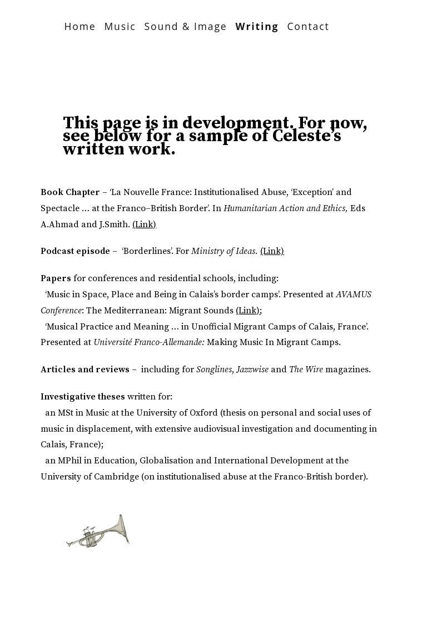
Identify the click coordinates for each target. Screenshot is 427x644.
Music (120, 26)
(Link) (144, 224)
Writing (257, 26)
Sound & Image (186, 26)
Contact (308, 26)
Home (80, 26)
